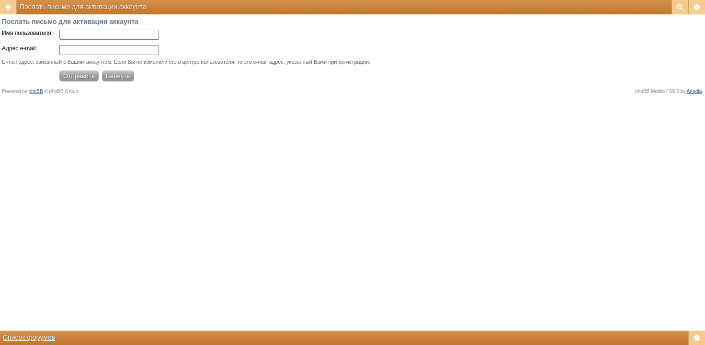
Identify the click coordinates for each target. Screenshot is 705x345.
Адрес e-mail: (19, 48)
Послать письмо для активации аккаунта (83, 7)
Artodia (694, 91)
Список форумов (29, 337)
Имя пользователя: (27, 33)
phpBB (36, 91)
